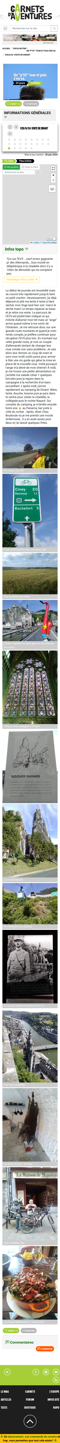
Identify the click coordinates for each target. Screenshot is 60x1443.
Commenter (44, 1348)
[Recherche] (30, 28)
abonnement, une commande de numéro (32, 1436)
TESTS (4, 1407)
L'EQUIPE (54, 1391)
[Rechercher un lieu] (19, 172)
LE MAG (5, 1391)
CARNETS (30, 1391)
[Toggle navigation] (5, 28)
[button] (53, 168)
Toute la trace (30, 167)
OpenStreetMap (50, 243)
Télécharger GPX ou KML (22, 279)
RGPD (56, 1407)
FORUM (30, 1399)
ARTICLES (6, 1399)
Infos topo (17, 249)
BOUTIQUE (30, 1407)
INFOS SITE (53, 1399)
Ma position (11, 167)
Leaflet (34, 243)
